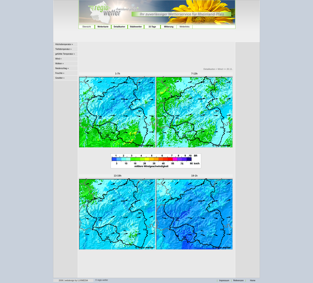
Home (252, 281)
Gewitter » (60, 78)
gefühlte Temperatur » (65, 54)
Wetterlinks (184, 27)
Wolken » (59, 63)
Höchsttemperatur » (64, 44)
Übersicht (86, 27)
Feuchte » (59, 73)
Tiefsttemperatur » (63, 49)
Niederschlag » (62, 68)
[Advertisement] (66, 16)
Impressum (224, 281)
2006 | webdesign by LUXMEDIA (73, 280)
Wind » (58, 59)
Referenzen (238, 281)
